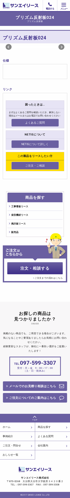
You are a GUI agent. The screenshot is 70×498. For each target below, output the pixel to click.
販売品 (14, 232)
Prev (9, 47)
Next (61, 47)
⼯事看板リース (19, 206)
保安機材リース (19, 215)
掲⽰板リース (18, 223)
